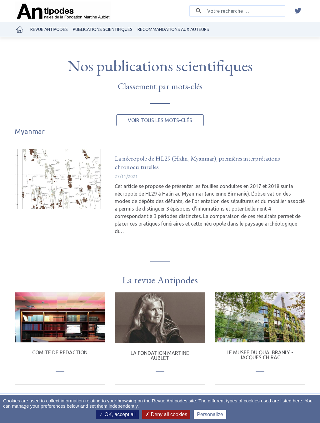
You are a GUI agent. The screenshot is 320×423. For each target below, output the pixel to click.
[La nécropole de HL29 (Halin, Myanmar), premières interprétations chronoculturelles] (60, 179)
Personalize (210, 414)
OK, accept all (117, 414)
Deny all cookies (166, 414)
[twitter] (297, 10)
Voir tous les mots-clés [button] (160, 120)
